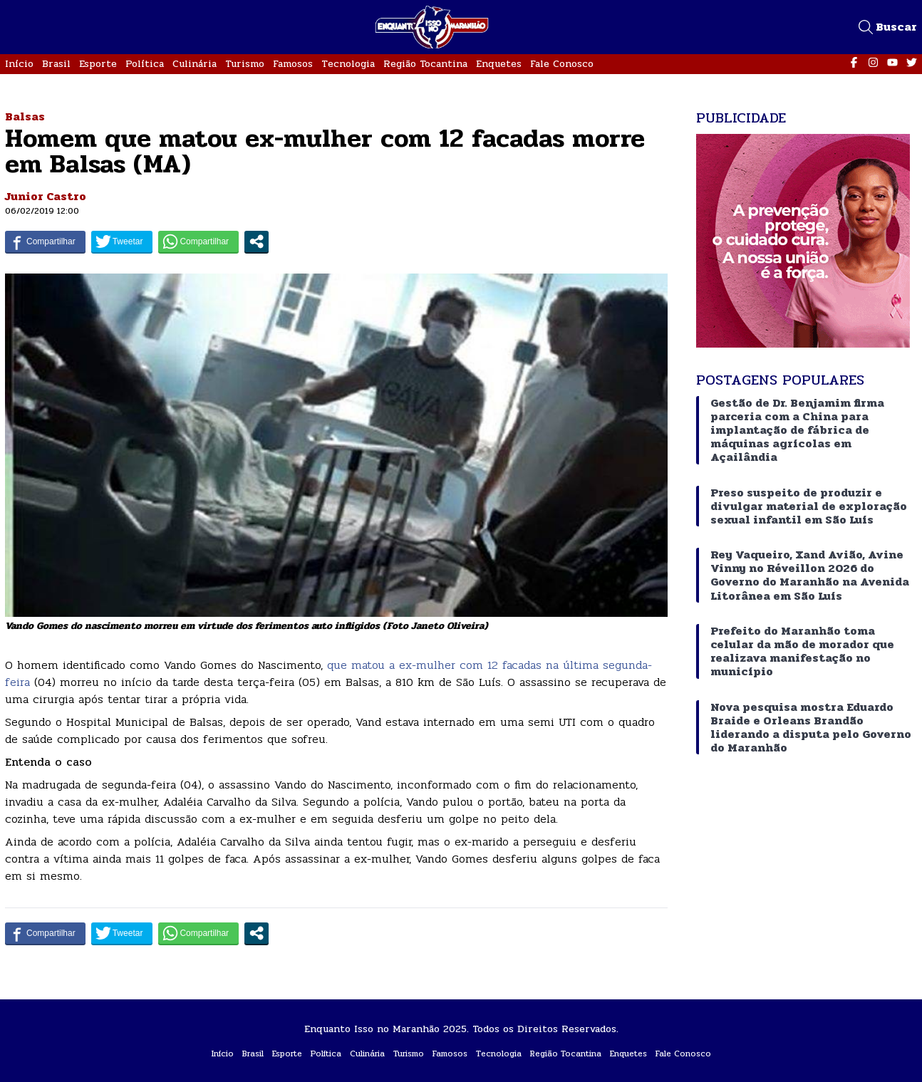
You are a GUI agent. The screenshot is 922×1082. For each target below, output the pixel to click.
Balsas (25, 116)
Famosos (293, 63)
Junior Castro (45, 196)
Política (144, 63)
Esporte (98, 63)
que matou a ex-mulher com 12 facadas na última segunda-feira (328, 673)
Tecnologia (348, 63)
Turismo (244, 63)
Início (19, 63)
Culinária (194, 63)
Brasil (56, 63)
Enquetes (499, 63)
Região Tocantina (425, 63)
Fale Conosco (562, 63)
